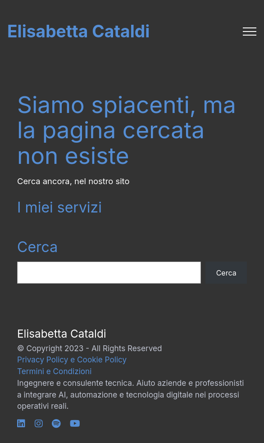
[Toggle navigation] (250, 31)
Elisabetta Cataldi (78, 31)
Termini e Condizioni (54, 371)
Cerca (37, 247)
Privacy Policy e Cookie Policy (72, 359)
